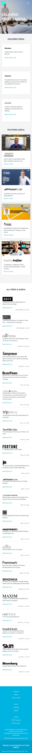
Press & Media (16, 697)
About (16, 704)
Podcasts (16, 691)
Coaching (16, 707)
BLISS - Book (16, 723)
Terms (26, 738)
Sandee (16, 717)
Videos (16, 694)
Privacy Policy (19, 738)
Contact (16, 710)
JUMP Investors (16, 720)
